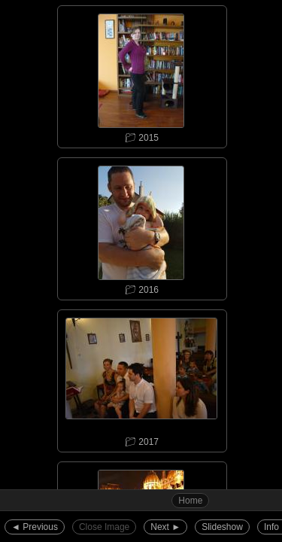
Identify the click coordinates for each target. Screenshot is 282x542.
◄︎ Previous (34, 527)
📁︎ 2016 (141, 226)
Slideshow (222, 527)
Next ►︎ (165, 527)
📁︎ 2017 (141, 378)
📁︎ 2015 (141, 74)
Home (190, 500)
